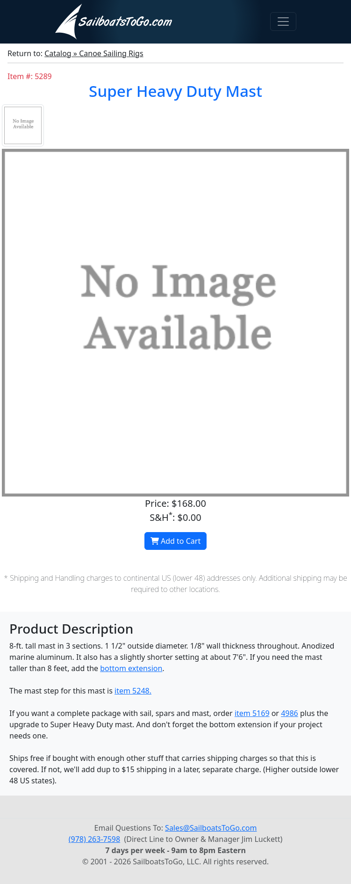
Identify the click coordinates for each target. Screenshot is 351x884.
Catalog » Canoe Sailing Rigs (93, 53)
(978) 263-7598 (94, 839)
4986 (289, 713)
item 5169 (252, 713)
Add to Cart (175, 541)
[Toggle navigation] (283, 21)
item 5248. (133, 691)
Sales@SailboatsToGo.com (211, 828)
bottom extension (131, 668)
